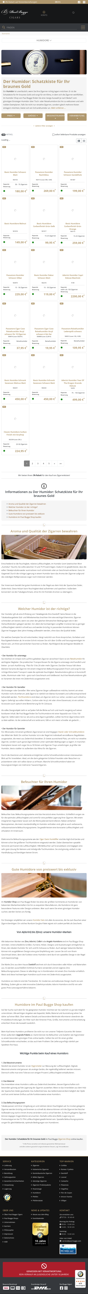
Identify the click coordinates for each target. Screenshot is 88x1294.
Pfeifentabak (38, 1201)
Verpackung (9, 1185)
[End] (60, 463)
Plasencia (64, 1185)
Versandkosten (10, 1169)
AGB (5, 1242)
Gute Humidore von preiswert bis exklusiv (26, 514)
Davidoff (64, 1173)
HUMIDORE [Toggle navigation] (44, 40)
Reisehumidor (76, 659)
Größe (33, 115)
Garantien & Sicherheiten (14, 1181)
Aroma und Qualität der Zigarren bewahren (27, 504)
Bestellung (8, 1173)
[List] (78, 141)
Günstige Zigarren (40, 1181)
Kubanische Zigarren (41, 1169)
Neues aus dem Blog (41, 1214)
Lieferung (8, 1165)
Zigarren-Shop (64, 1139)
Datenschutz (9, 1238)
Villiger (63, 1201)
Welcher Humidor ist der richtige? (23, 507)
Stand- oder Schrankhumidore (71, 732)
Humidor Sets (39, 920)
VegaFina (64, 1189)
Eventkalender (38, 1218)
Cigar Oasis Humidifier (49, 839)
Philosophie (9, 1230)
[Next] (54, 463)
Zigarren (36, 1165)
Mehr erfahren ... (58, 108)
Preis (11, 115)
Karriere (7, 1226)
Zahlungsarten (10, 1177)
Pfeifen (35, 1197)
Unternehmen (9, 1222)
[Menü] (84, 1271)
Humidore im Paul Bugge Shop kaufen (24, 517)
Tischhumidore (24, 697)
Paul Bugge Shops (11, 1218)
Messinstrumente (56, 116)
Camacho (64, 1181)
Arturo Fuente (66, 1197)
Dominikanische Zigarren (42, 1173)
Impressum (8, 1234)
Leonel (63, 1177)
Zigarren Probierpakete (42, 1185)
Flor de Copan (66, 1193)
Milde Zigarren (38, 1177)
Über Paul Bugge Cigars (13, 1214)
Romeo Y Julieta (67, 1169)
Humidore (37, 1193)
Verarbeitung (76, 116)
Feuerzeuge (37, 1189)
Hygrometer (36, 1066)
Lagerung (8, 1189)
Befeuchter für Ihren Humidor (21, 510)
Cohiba (64, 1165)
